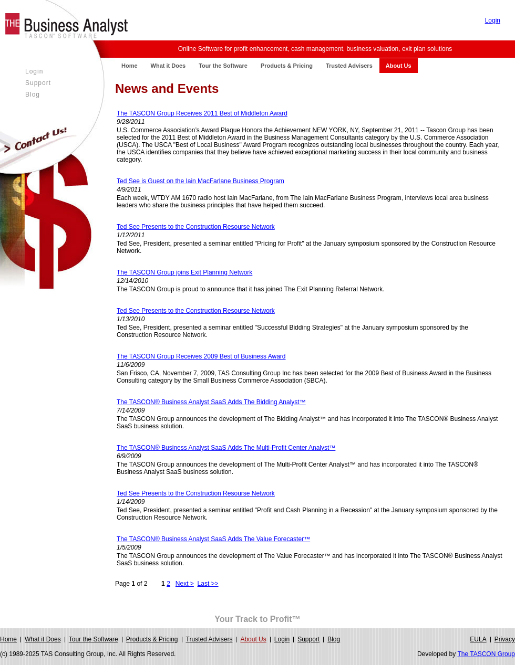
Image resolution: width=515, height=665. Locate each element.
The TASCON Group (486, 654)
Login (492, 20)
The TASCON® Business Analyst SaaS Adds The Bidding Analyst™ (211, 402)
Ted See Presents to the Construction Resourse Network (196, 226)
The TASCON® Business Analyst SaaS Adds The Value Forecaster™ (213, 539)
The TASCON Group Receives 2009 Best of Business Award (201, 356)
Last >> (208, 583)
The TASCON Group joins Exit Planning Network (184, 272)
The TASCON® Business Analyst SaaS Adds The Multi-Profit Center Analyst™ (226, 447)
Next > (185, 583)
